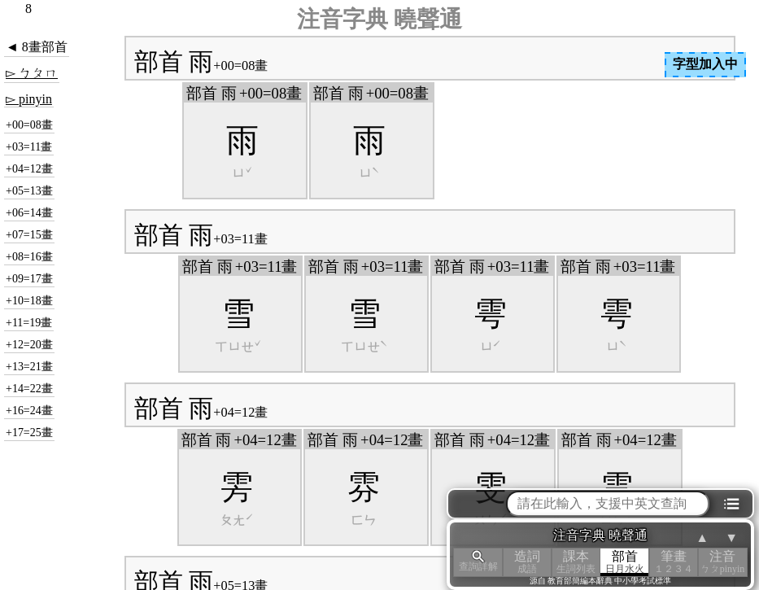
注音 (722, 562)
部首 (624, 562)
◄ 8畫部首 (37, 47)
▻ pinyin (29, 99)
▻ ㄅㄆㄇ (32, 73)
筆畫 (673, 562)
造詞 (527, 562)
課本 (576, 562)
